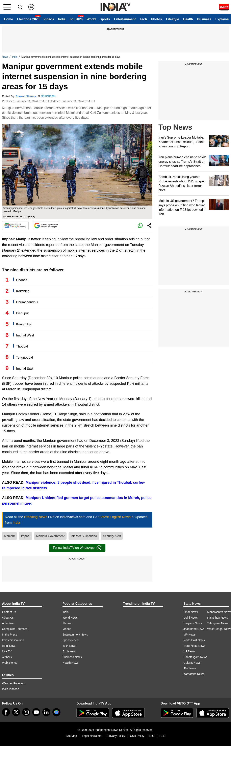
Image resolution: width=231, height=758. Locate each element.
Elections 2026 (28, 19)
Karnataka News (193, 674)
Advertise (8, 623)
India (62, 19)
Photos (156, 19)
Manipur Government (50, 536)
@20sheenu (48, 96)
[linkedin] (46, 712)
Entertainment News (75, 634)
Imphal (25, 536)
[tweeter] (16, 712)
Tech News (69, 645)
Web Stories (9, 662)
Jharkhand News (193, 628)
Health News (70, 662)
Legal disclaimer (92, 735)
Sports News (70, 640)
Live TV (6, 651)
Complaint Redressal (15, 628)
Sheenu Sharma (26, 96)
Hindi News (9, 645)
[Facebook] (6, 712)
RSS (162, 735)
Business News (72, 657)
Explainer (222, 19)
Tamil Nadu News (194, 645)
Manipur (9, 536)
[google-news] (56, 712)
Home (8, 19)
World (91, 19)
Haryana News (192, 623)
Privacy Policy (116, 735)
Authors (7, 657)
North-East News (194, 640)
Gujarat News (192, 662)
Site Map (71, 735)
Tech (143, 19)
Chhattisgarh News (195, 657)
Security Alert (112, 536)
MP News (189, 634)
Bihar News (190, 612)
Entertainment (125, 19)
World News (70, 617)
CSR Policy (137, 735)
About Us (8, 617)
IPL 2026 (76, 19)
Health (188, 19)
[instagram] (26, 712)
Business (204, 19)
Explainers (69, 651)
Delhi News (190, 617)
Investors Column (13, 640)
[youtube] (36, 712)
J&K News (190, 668)
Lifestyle (172, 19)
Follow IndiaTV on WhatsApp (77, 547)
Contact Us (9, 612)
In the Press (9, 634)
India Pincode (10, 689)
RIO (151, 735)
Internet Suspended (84, 536)
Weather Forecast (13, 683)
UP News (189, 651)
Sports (105, 19)
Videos (49, 19)
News (5, 57)
